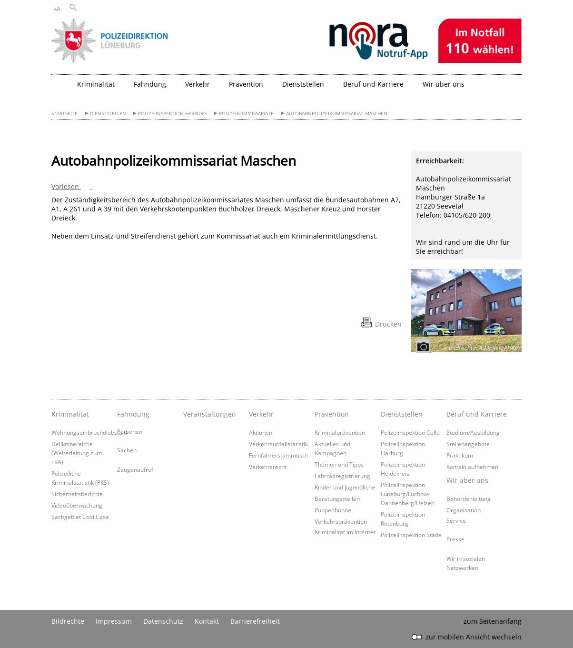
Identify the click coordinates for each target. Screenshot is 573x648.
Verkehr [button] (197, 84)
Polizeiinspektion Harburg (172, 113)
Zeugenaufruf (135, 469)
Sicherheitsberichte (77, 494)
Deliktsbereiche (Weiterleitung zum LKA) (76, 453)
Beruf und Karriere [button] (373, 84)
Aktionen (260, 432)
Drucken (388, 324)
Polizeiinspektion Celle (410, 432)
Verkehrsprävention (341, 521)
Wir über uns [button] (443, 84)
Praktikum (459, 455)
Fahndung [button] (150, 84)
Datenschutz (163, 621)
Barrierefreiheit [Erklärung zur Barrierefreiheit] (255, 621)
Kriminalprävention (340, 432)
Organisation (463, 510)
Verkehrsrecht (267, 466)
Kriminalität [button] (96, 84)
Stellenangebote (468, 444)
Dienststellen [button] (303, 84)
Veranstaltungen (209, 414)
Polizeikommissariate (246, 113)
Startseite (64, 113)
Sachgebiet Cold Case (80, 516)
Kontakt (207, 621)
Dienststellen (108, 113)
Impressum (114, 621)
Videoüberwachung (76, 505)
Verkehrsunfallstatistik (278, 444)
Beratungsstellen (337, 498)
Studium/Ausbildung (473, 432)
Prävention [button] (246, 84)
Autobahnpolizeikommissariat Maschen (336, 113)
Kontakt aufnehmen (472, 466)
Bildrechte (67, 621)
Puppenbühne (333, 510)
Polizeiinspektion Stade (411, 534)
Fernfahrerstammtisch (278, 455)
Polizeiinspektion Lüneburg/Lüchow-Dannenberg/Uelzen (408, 494)
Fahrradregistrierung (342, 475)
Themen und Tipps (339, 464)
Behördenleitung (468, 498)
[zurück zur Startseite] (61, 88)
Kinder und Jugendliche (345, 487)
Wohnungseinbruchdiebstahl (89, 432)
